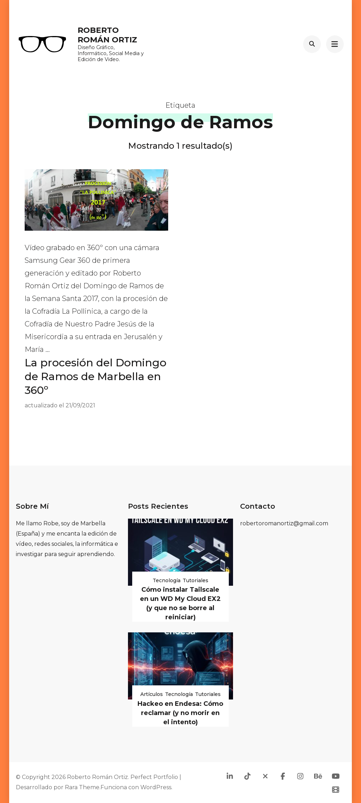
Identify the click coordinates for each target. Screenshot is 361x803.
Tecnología (166, 580)
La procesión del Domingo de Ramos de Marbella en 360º (95, 376)
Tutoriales (195, 580)
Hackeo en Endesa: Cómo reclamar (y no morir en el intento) (180, 713)
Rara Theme (82, 787)
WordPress (155, 787)
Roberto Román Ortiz (107, 34)
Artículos (151, 694)
